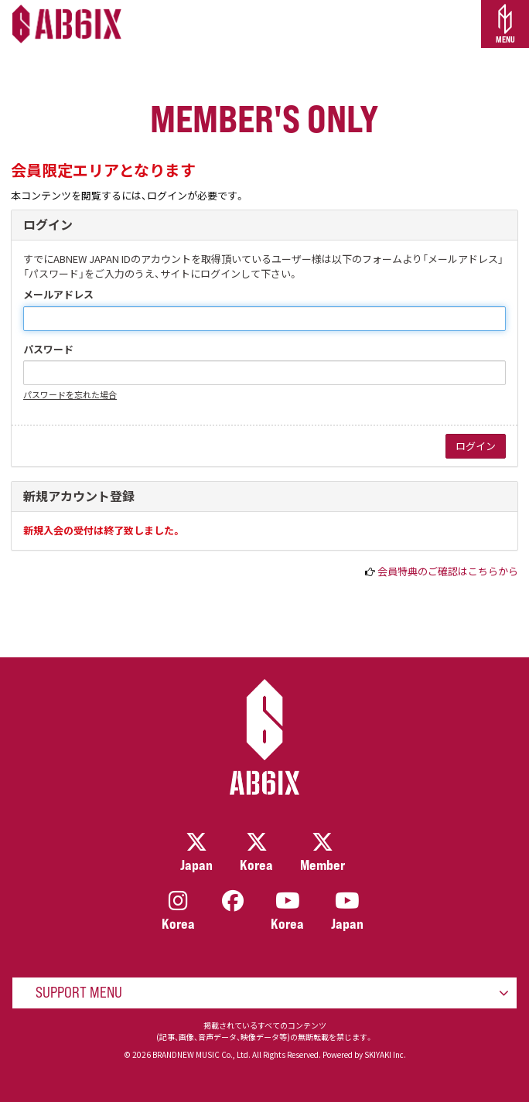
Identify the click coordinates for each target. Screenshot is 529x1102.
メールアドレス (58, 295)
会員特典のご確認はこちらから (447, 571)
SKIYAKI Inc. (385, 1054)
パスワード (48, 350)
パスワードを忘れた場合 (70, 394)
